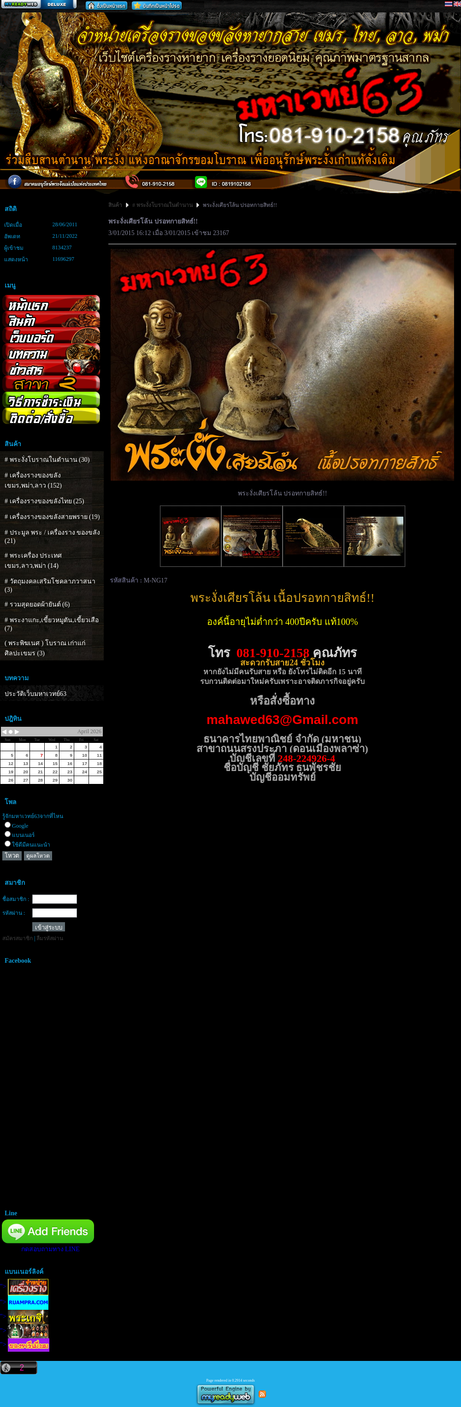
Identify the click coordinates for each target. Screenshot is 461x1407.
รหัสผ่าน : (13, 913)
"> (24, 1286)
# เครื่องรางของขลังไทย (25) (44, 501)
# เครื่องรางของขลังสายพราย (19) (52, 516)
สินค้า (116, 205)
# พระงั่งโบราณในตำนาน (162, 205)
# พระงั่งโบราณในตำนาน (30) (47, 459)
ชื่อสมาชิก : (15, 899)
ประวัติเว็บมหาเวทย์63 (35, 693)
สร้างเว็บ (38, 5)
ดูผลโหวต (38, 856)
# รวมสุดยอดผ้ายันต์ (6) (37, 604)
